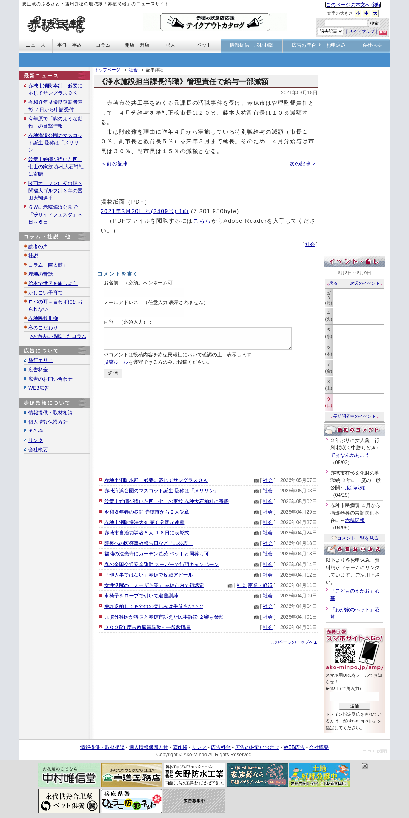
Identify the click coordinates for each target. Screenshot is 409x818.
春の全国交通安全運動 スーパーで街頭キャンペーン (161, 564)
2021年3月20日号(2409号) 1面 (145, 211)
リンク (35, 440)
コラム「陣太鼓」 (48, 265)
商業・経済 (260, 585)
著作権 (35, 431)
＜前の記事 (115, 163)
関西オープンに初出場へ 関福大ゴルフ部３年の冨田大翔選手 (55, 191)
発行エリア (40, 360)
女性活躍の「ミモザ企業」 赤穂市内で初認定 (154, 585)
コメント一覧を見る (355, 538)
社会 (133, 69)
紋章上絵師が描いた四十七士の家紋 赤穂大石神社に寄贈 (166, 501)
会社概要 (38, 449)
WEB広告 (38, 388)
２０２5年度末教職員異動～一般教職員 (147, 627)
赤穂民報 (355, 520)
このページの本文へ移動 (353, 4)
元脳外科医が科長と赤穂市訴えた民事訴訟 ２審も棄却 (164, 617)
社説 (33, 255)
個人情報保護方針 (48, 422)
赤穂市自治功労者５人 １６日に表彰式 (146, 532)
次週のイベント (366, 283)
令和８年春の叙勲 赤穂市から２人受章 (146, 512)
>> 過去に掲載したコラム (58, 336)
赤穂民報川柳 (43, 318)
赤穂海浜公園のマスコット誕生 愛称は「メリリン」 (161, 490)
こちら (202, 220)
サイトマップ (362, 31)
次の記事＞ (303, 163)
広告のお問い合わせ (50, 379)
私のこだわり (43, 327)
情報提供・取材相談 (50, 412)
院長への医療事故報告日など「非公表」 (148, 543)
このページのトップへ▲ (294, 642)
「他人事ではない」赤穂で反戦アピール (148, 574)
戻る (332, 283)
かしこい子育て (45, 292)
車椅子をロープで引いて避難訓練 (141, 595)
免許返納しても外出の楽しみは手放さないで (153, 606)
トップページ (107, 69)
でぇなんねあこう (350, 455)
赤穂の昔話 (40, 274)
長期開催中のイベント (354, 416)
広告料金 (38, 369)
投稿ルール (116, 362)
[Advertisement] (206, 431)
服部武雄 (355, 487)
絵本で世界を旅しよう (53, 283)
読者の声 (38, 246)
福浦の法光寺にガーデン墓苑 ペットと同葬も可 (156, 553)
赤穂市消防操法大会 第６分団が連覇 (144, 522)
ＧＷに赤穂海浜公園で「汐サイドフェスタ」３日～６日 (55, 215)
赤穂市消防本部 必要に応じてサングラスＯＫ (156, 480)
